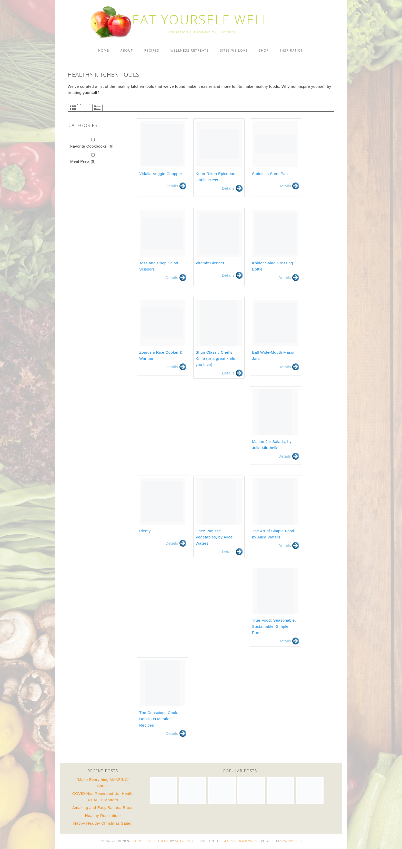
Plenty (145, 531)
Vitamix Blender (210, 263)
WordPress (293, 841)
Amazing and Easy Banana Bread (103, 807)
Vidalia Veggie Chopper (160, 173)
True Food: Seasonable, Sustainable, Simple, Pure (274, 626)
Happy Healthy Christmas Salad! (103, 823)
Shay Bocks (185, 841)
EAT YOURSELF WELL (201, 19)
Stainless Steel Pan (270, 173)
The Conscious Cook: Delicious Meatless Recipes (158, 718)
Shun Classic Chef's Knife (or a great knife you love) (215, 358)
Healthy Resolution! (103, 815)
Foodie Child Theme (151, 841)
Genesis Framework (240, 841)
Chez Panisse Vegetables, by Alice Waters (214, 537)
